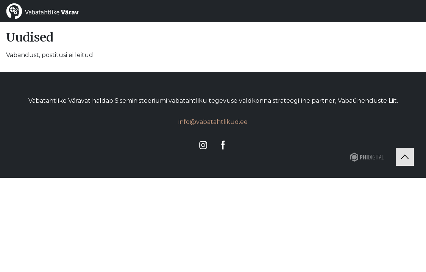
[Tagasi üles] (405, 157)
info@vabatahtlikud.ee (213, 121)
